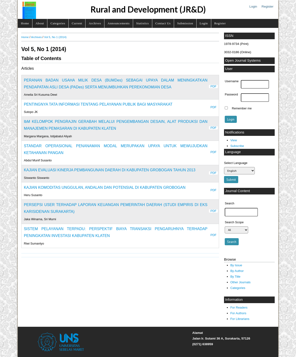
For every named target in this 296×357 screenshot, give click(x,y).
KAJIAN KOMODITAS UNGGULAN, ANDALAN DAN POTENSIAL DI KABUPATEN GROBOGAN (105, 187)
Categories (57, 23)
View (233, 140)
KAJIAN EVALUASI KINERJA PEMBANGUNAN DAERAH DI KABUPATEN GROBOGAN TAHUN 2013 (109, 170)
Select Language (235, 163)
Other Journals (240, 282)
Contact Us (163, 23)
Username (231, 81)
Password (231, 94)
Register (268, 6)
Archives (95, 23)
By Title (235, 276)
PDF (213, 86)
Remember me (242, 108)
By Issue (236, 265)
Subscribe (237, 146)
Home (25, 23)
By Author (237, 271)
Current (77, 23)
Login (253, 6)
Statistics (142, 23)
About (40, 23)
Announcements (119, 23)
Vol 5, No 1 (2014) (55, 37)
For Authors (238, 313)
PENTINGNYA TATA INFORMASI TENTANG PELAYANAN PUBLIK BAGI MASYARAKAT (98, 104)
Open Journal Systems (243, 60)
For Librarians (239, 319)
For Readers (238, 307)
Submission (185, 23)
